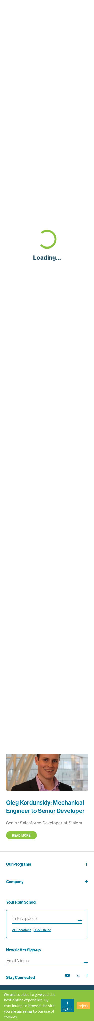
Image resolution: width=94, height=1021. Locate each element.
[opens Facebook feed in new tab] (87, 975)
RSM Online (42, 930)
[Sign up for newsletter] (86, 962)
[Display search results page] (80, 919)
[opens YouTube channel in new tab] (67, 975)
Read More (21, 835)
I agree (67, 1005)
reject (83, 1005)
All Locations (21, 930)
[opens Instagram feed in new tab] (78, 975)
